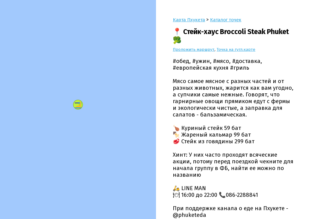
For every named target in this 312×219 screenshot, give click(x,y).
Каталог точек (226, 20)
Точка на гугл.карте (236, 49)
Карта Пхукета (189, 20)
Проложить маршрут (194, 49)
